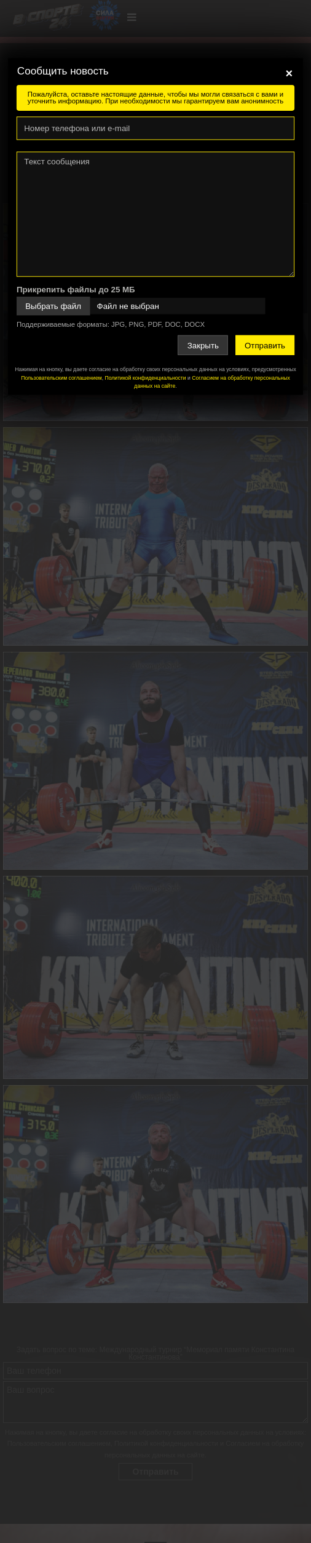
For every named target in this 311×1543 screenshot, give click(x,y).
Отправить (265, 345)
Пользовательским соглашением (61, 378)
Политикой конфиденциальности (145, 378)
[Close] (289, 73)
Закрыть (203, 345)
